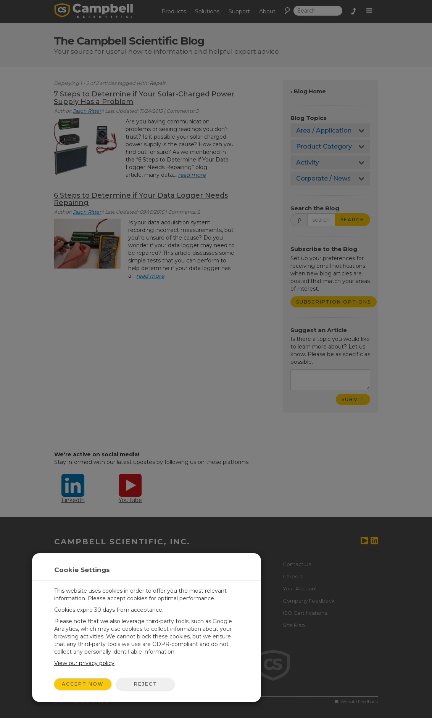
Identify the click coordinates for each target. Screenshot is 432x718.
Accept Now (83, 684)
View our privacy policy (84, 663)
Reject (145, 684)
